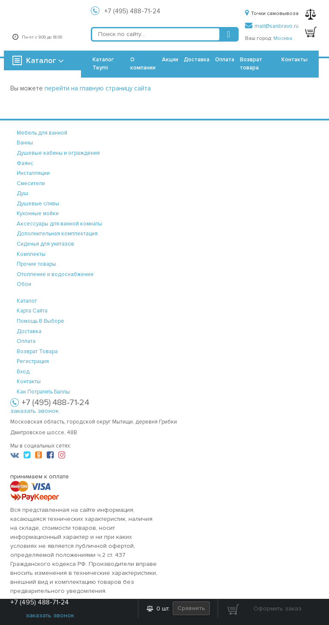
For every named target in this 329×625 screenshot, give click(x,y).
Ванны (25, 142)
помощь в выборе (40, 321)
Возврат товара (251, 63)
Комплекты (31, 254)
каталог (27, 300)
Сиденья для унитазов (45, 243)
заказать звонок (34, 411)
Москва (282, 38)
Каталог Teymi (103, 63)
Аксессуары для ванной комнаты (59, 223)
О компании (143, 63)
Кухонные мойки (38, 213)
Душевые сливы (38, 203)
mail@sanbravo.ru (272, 26)
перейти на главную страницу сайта (98, 88)
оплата (26, 341)
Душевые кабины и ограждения (58, 153)
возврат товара (37, 351)
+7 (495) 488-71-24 (132, 11)
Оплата (224, 59)
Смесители (31, 183)
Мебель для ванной (42, 132)
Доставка (196, 59)
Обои (24, 284)
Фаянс (25, 163)
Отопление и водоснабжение (55, 274)
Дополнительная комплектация (57, 233)
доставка (29, 331)
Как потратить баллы (43, 391)
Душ (22, 193)
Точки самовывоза (272, 13)
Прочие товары (36, 264)
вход (23, 371)
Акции (170, 59)
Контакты (294, 59)
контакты (29, 381)
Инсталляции (33, 173)
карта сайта (32, 310)
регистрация (33, 361)
